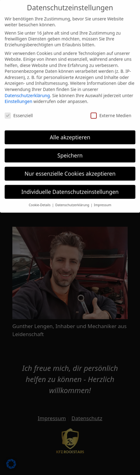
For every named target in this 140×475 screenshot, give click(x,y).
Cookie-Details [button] (40, 202)
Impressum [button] (102, 202)
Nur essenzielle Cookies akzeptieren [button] (69, 170)
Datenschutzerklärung (27, 92)
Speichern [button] (70, 152)
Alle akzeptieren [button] (70, 134)
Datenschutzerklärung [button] (72, 202)
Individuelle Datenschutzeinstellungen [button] (70, 189)
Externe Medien (111, 113)
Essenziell (19, 113)
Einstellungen (18, 99)
